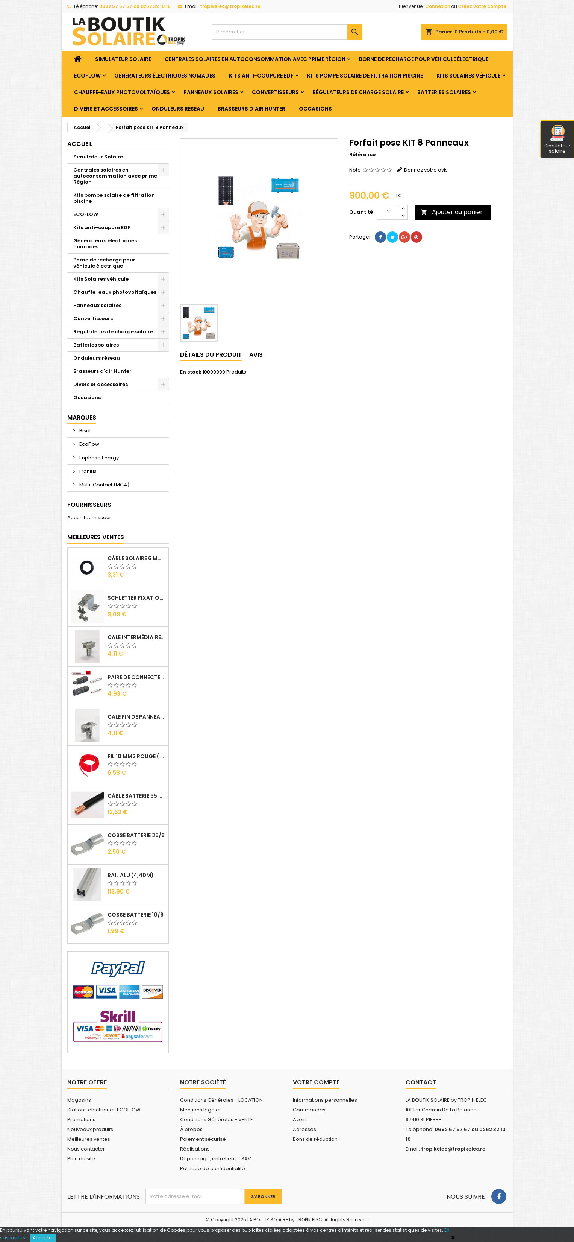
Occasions (315, 108)
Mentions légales (201, 1109)
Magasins (79, 1100)
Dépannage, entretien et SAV (215, 1158)
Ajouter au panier (452, 212)
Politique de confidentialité (212, 1168)
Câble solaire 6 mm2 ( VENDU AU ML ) (136, 558)
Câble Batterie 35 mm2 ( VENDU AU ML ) (136, 796)
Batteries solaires (444, 92)
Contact (421, 1082)
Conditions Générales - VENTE (216, 1119)
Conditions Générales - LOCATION (221, 1100)
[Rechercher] (287, 32)
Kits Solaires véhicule (468, 75)
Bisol (84, 430)
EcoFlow (88, 444)
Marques (81, 417)
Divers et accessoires (106, 108)
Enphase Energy (98, 457)
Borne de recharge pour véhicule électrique (423, 59)
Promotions (81, 1119)
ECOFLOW (87, 75)
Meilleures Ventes (95, 537)
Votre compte (316, 1082)
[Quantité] (388, 212)
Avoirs (300, 1119)
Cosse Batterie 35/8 (136, 835)
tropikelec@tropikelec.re (230, 6)
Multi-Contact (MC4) (103, 484)
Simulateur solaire (557, 140)
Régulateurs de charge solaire (358, 92)
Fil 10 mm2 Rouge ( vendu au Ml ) (136, 756)
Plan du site (81, 1158)
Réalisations (195, 1148)
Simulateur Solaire (123, 59)
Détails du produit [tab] (211, 354)
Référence (362, 154)
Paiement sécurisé (203, 1139)
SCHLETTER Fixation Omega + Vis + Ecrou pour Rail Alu (136, 598)
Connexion (437, 6)
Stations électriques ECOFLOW (104, 1109)
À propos (191, 1129)
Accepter (43, 1237)
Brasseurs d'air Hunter (251, 108)
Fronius (87, 471)
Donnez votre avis (426, 169)
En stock (190, 372)
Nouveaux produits (90, 1129)
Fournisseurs (89, 504)
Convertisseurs (275, 92)
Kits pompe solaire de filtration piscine (365, 75)
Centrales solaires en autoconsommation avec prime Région (255, 59)
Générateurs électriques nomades (164, 75)
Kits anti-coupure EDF (261, 75)
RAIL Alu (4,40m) (131, 875)
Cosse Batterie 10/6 (136, 915)
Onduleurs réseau (177, 108)
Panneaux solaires (210, 92)
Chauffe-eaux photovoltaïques (122, 92)
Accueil (80, 144)
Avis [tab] (256, 354)
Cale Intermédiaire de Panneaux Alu (136, 637)
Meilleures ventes (88, 1139)
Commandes (309, 1109)
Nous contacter (86, 1148)
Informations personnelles (325, 1100)
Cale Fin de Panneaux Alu (136, 717)
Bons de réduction (315, 1139)
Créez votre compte (482, 6)
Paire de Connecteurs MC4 (136, 677)
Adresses (304, 1129)
